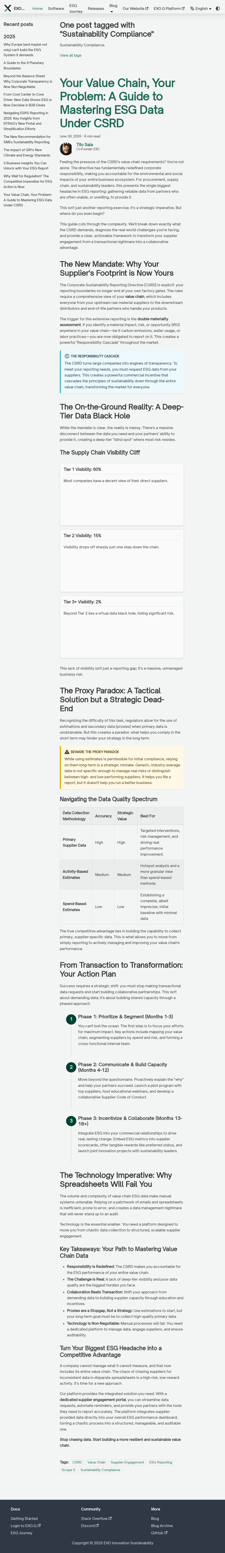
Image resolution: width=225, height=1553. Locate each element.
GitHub (159, 1533)
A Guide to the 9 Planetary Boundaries (24, 65)
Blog (155, 1518)
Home (37, 8)
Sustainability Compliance (100, 1470)
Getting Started (24, 1518)
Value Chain (96, 1462)
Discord (90, 1525)
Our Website (135, 8)
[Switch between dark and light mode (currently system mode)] (217, 8)
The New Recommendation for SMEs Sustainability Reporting (27, 139)
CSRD (77, 1462)
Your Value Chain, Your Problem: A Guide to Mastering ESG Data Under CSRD (28, 200)
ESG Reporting (160, 1462)
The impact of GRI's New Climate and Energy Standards (27, 152)
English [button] (199, 8)
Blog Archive (162, 1525)
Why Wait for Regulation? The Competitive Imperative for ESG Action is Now (28, 181)
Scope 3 (68, 1470)
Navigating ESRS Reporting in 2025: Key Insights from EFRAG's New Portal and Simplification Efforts (26, 121)
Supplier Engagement (127, 1462)
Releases (96, 8)
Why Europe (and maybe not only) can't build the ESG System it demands (25, 50)
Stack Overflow (96, 1518)
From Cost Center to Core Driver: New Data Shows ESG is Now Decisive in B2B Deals (28, 99)
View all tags (70, 55)
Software (56, 8)
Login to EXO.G (26, 1525)
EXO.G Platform (169, 8)
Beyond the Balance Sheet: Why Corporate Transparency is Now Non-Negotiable (28, 81)
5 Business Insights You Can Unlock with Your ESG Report (26, 165)
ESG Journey (76, 8)
